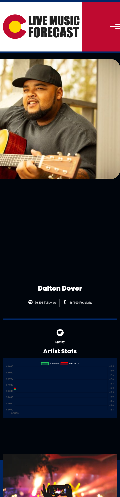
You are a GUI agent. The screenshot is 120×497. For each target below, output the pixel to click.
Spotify (60, 336)
